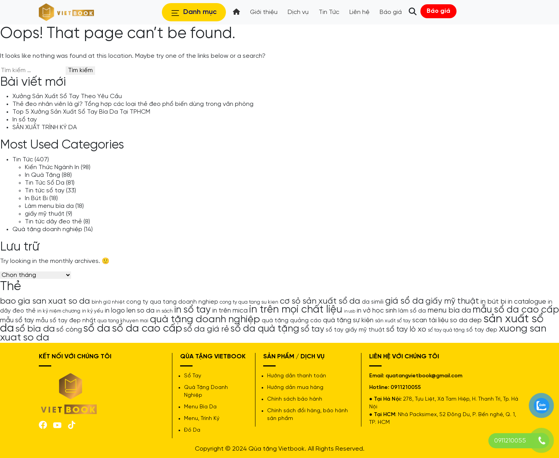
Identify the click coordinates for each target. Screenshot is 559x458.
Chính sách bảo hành (294, 399)
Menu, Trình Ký (201, 419)
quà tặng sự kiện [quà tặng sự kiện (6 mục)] (348, 320)
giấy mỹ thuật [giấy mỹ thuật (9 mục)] (452, 301)
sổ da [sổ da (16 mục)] (96, 328)
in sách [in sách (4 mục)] (164, 311)
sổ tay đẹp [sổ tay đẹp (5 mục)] (481, 330)
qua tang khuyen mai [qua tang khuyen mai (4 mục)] (122, 320)
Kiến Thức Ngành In (52, 167)
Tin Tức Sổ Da (44, 183)
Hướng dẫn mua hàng (295, 388)
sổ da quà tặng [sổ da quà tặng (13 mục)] (265, 329)
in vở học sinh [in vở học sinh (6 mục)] (377, 310)
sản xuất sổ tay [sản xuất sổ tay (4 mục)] (393, 320)
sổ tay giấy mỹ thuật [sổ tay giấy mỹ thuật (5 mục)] (355, 330)
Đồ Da (192, 430)
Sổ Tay (192, 376)
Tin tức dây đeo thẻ (53, 221)
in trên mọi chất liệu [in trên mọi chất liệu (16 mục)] (295, 309)
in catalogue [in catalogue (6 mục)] (527, 301)
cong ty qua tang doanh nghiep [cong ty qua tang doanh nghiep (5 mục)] (172, 302)
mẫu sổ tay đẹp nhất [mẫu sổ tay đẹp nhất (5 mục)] (66, 321)
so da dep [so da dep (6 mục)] (466, 320)
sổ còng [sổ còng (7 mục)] (69, 330)
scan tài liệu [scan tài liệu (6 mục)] (430, 320)
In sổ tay (24, 119)
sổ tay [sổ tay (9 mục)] (312, 329)
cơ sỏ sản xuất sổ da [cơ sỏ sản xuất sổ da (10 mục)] (320, 301)
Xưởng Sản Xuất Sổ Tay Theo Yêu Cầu (67, 96)
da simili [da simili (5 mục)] (373, 302)
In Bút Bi (36, 198)
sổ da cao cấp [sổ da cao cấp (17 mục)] (147, 328)
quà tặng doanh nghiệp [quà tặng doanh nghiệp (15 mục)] (205, 319)
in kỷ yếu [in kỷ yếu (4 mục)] (92, 311)
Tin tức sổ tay (44, 190)
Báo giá (438, 11)
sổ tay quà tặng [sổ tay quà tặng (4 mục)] (446, 330)
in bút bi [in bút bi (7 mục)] (493, 302)
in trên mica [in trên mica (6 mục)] (230, 310)
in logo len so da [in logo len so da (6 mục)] (130, 310)
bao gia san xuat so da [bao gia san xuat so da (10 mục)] (45, 301)
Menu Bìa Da (200, 407)
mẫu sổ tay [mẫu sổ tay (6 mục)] (17, 320)
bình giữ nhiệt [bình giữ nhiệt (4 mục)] (108, 302)
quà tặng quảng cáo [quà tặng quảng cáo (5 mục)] (291, 321)
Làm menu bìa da (49, 206)
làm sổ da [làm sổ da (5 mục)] (412, 311)
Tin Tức (22, 159)
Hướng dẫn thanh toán (296, 376)
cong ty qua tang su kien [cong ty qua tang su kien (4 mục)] (249, 302)
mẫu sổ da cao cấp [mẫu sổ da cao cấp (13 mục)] (515, 310)
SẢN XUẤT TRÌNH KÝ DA (44, 127)
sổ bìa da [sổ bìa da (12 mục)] (35, 329)
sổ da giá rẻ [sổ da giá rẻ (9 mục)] (206, 329)
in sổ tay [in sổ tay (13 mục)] (192, 310)
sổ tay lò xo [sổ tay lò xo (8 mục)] (406, 329)
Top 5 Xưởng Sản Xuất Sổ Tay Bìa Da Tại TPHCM (81, 112)
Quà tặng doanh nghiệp (47, 229)
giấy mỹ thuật (44, 214)
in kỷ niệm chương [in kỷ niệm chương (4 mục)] (58, 311)
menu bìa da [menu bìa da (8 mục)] (449, 310)
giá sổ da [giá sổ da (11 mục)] (404, 301)
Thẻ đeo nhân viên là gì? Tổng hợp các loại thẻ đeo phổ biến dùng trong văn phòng (132, 104)
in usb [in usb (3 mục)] (349, 311)
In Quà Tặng (42, 175)
